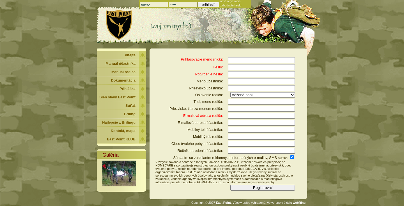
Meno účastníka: (210, 81)
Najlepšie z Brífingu (119, 122)
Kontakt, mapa (123, 131)
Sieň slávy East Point (117, 97)
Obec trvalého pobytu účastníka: (197, 144)
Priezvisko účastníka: (206, 88)
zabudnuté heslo (230, 5)
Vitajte (130, 55)
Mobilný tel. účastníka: (205, 130)
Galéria (110, 155)
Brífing (130, 114)
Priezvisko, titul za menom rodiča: (196, 109)
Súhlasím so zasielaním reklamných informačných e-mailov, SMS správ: (230, 158)
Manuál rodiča (123, 72)
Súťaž (130, 105)
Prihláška (128, 89)
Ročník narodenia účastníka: (200, 151)
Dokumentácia (123, 80)
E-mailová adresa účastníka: (200, 123)
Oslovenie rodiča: (209, 95)
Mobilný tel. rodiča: (208, 137)
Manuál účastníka (120, 63)
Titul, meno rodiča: (208, 101)
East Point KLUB (121, 139)
